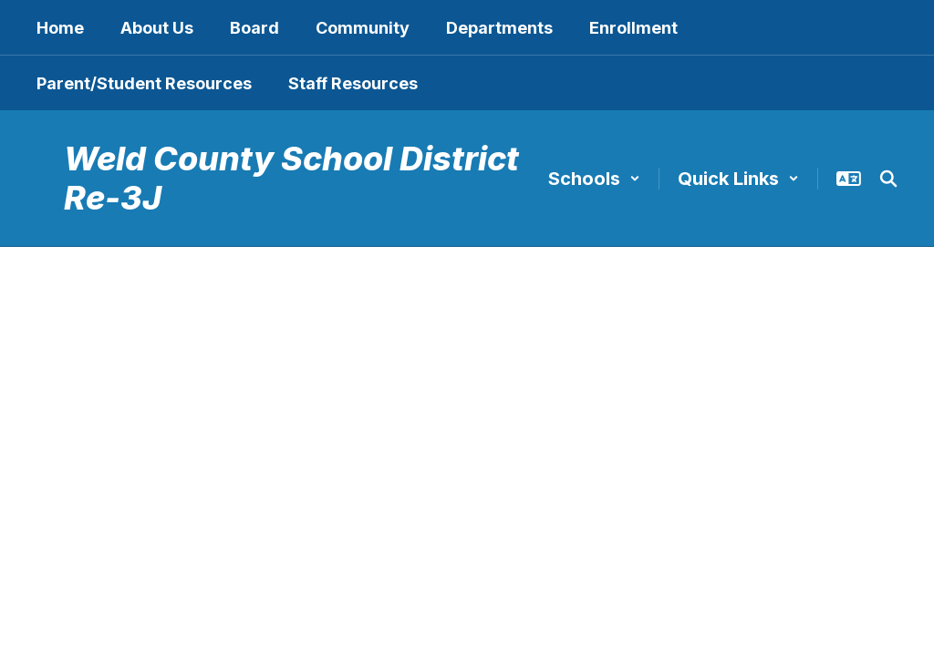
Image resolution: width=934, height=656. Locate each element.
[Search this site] (888, 178)
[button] (594, 179)
